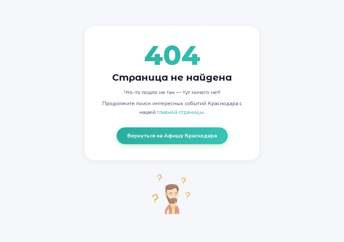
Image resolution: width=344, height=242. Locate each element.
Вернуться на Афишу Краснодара (172, 135)
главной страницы (180, 112)
